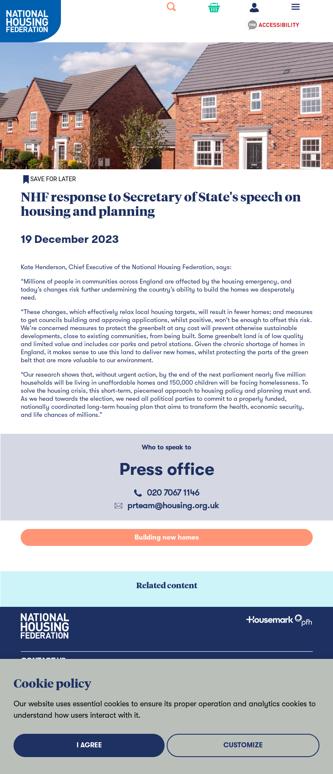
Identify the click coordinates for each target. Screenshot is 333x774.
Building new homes (167, 537)
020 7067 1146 (173, 493)
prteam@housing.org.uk (173, 505)
